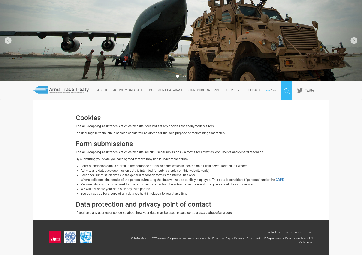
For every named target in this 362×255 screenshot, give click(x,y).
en (268, 90)
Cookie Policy (292, 232)
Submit (232, 90)
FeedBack (253, 90)
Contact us (273, 232)
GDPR (280, 180)
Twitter (310, 90)
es (274, 90)
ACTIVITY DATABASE (128, 90)
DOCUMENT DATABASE (166, 90)
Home (309, 232)
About (102, 90)
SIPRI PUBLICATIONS (203, 90)
